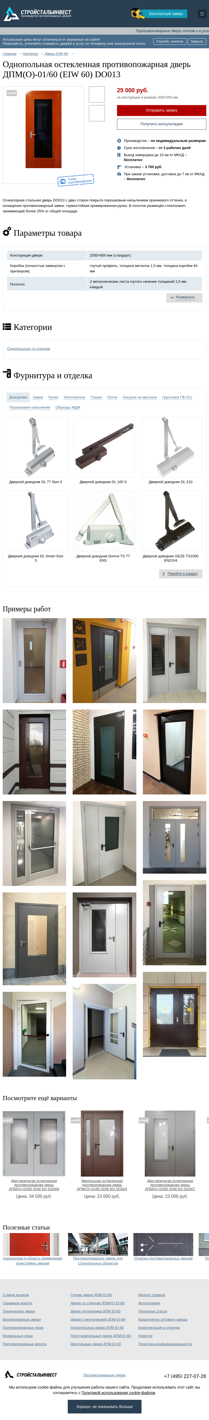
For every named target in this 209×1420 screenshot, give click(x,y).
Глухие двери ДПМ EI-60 (91, 1295)
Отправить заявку (161, 110)
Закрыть (197, 41)
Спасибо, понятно (169, 41)
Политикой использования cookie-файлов (118, 1393)
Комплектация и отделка (159, 1328)
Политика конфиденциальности (165, 1344)
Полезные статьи (152, 1311)
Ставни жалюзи (16, 1295)
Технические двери (19, 1311)
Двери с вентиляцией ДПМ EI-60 (97, 1319)
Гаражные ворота (17, 1303)
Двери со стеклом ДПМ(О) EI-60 (97, 1303)
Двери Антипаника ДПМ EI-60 (95, 1311)
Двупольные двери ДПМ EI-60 (95, 1344)
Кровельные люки (18, 1336)
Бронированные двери (22, 1319)
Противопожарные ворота (25, 1344)
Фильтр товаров (151, 1295)
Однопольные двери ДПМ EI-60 (97, 1328)
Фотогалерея (149, 1303)
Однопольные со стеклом (28, 349)
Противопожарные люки (23, 1328)
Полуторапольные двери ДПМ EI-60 (100, 1336)
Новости (145, 1336)
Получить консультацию (161, 124)
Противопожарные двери (104, 1375)
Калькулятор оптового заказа (162, 1319)
